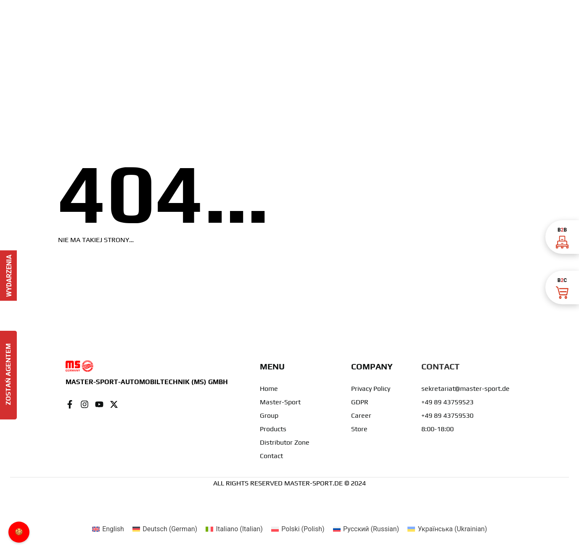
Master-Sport (280, 402)
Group (269, 415)
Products (273, 429)
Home (269, 389)
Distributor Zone (284, 442)
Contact (271, 456)
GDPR (359, 402)
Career (361, 415)
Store (359, 429)
